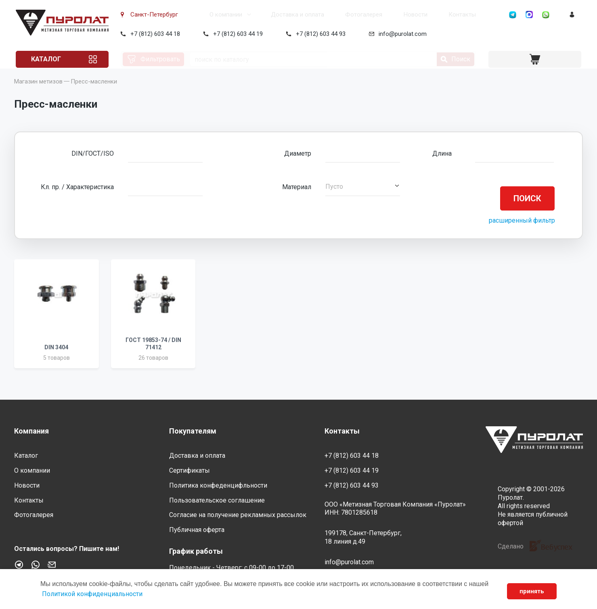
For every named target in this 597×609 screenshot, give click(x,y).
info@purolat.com (401, 34)
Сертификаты (189, 470)
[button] (362, 198)
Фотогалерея (336, 14)
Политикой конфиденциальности (92, 594)
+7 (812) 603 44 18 (153, 34)
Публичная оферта (196, 530)
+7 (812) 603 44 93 (319, 34)
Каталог (46, 59)
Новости (386, 14)
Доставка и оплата (272, 14)
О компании (202, 14)
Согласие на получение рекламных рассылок (237, 515)
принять (531, 591)
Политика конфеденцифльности (218, 485)
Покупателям (192, 431)
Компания (31, 431)
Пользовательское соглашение (217, 500)
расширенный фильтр (522, 232)
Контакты (430, 14)
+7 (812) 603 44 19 (236, 34)
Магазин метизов (38, 92)
